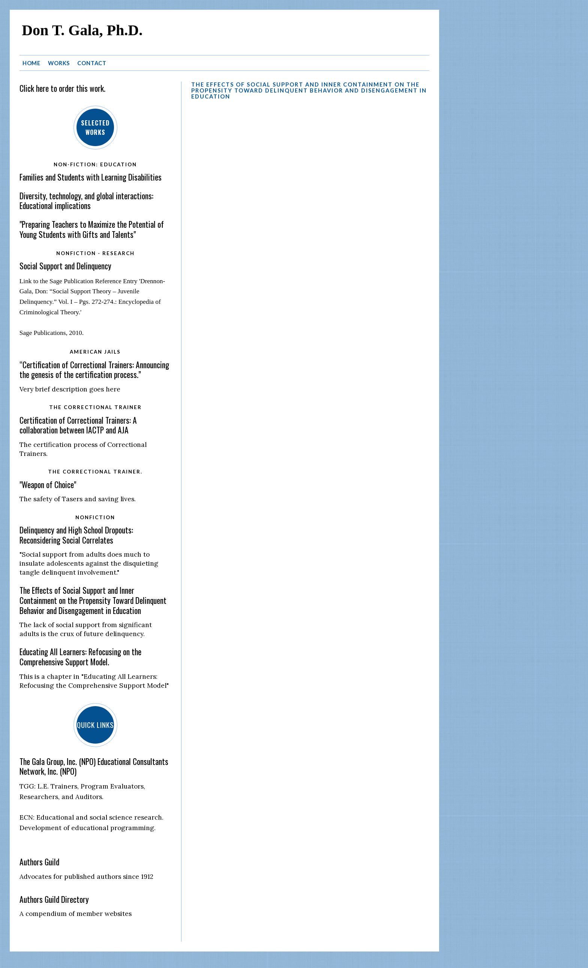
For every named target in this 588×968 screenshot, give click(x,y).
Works (59, 63)
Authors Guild (39, 862)
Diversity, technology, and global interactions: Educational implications (86, 201)
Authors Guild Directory (54, 899)
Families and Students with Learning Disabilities (91, 177)
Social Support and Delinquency (65, 266)
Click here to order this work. (62, 88)
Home (31, 63)
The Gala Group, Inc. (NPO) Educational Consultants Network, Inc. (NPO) (94, 766)
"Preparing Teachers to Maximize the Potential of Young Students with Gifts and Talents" (92, 229)
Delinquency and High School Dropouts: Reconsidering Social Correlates (76, 535)
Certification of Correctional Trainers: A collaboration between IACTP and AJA (78, 425)
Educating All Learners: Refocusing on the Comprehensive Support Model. (80, 657)
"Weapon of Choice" (48, 484)
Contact (91, 63)
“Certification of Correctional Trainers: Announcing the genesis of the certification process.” (94, 370)
